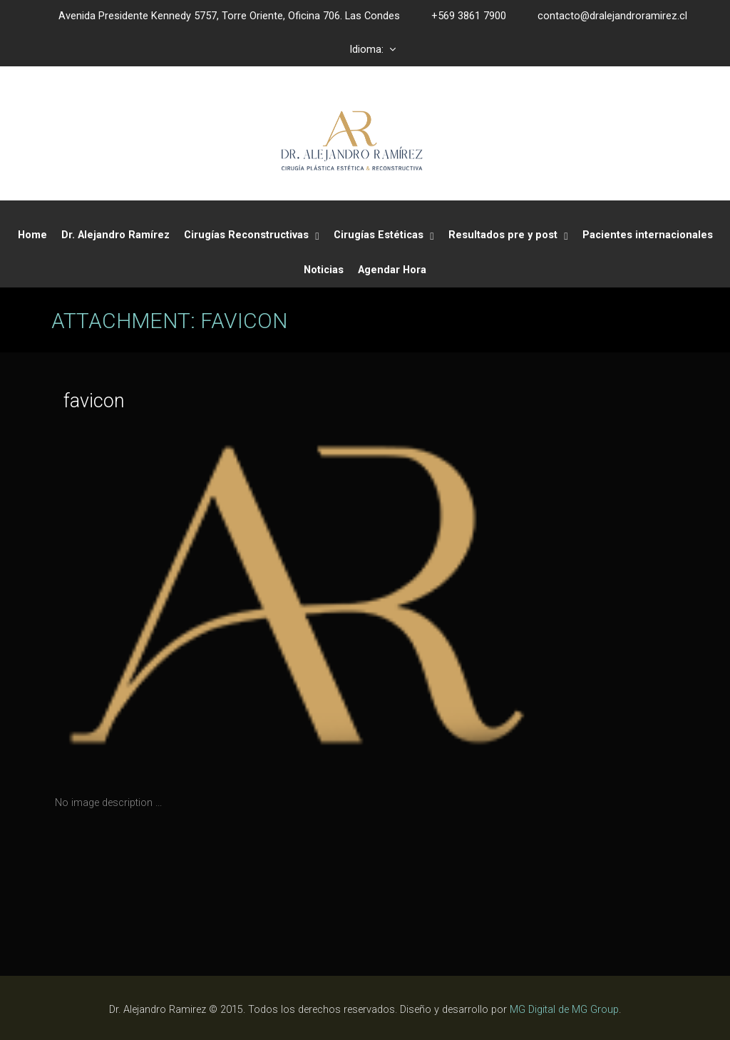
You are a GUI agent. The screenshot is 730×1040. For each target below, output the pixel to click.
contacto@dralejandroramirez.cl (612, 16)
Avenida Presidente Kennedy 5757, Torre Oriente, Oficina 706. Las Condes (229, 16)
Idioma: (372, 50)
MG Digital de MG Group (564, 1010)
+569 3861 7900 (468, 16)
